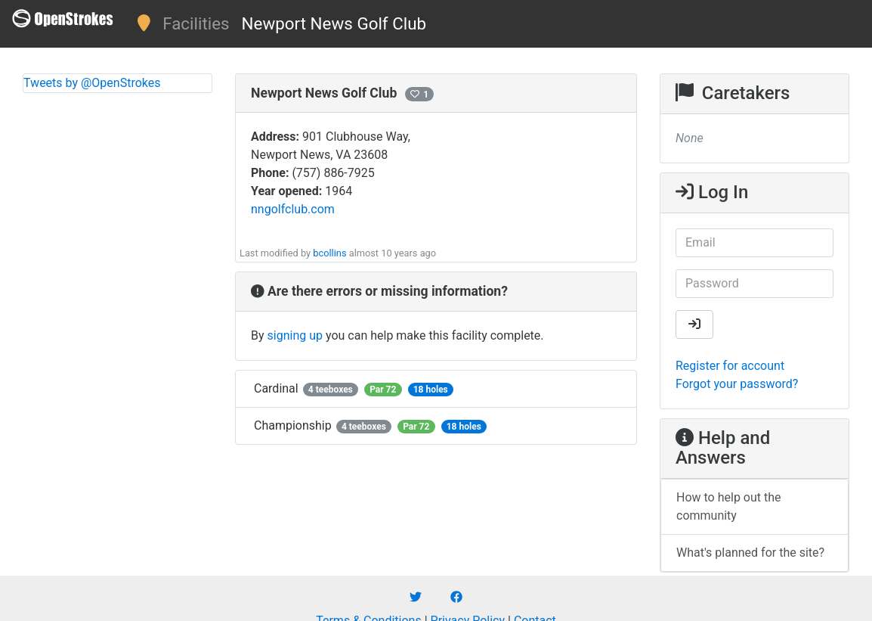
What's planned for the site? (750, 552)
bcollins (329, 253)
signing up (295, 335)
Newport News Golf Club (334, 23)
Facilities (195, 23)
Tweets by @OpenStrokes (92, 83)
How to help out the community (728, 506)
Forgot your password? (737, 384)
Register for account (730, 366)
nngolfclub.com (293, 209)
